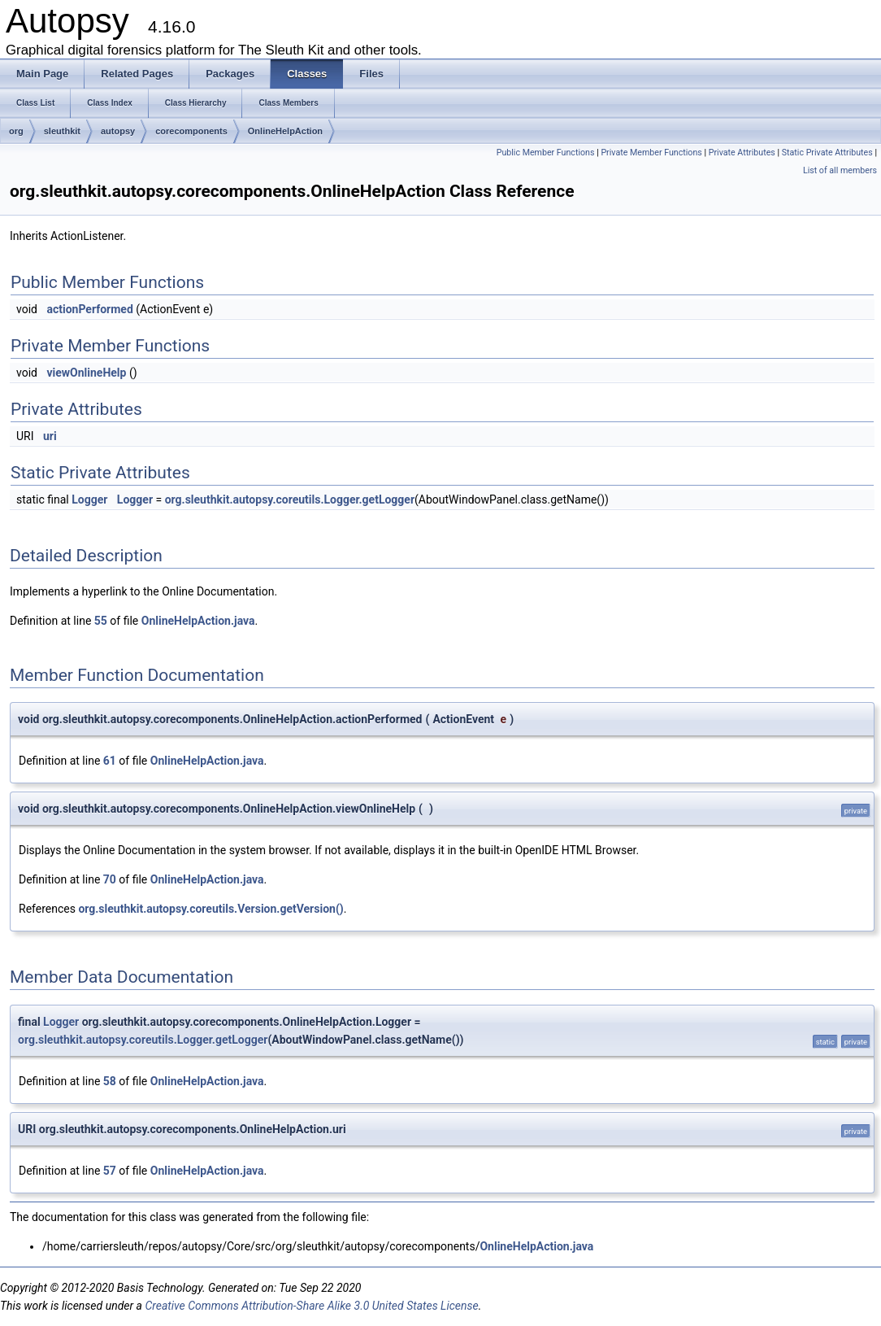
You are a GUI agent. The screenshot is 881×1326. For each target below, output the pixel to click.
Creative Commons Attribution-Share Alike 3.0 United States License (311, 1305)
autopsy (118, 131)
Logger (89, 499)
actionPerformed (89, 309)
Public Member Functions (546, 152)
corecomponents (191, 131)
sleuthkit (62, 131)
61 (109, 760)
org (16, 131)
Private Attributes (742, 152)
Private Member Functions (651, 152)
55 (100, 620)
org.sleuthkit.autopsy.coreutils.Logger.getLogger (289, 499)
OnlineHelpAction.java (198, 620)
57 (109, 1170)
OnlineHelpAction (285, 131)
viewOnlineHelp (86, 372)
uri (50, 436)
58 (109, 1081)
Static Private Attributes (827, 152)
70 (109, 879)
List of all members (840, 170)
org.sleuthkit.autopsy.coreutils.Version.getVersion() (210, 908)
